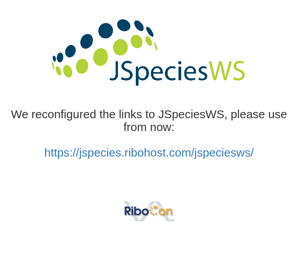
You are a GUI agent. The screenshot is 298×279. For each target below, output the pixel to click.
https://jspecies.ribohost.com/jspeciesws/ (149, 152)
